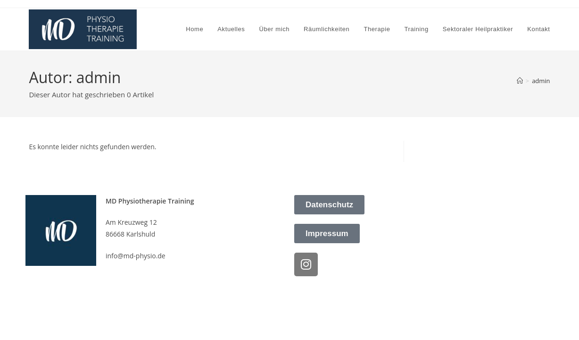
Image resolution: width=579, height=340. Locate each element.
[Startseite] (520, 80)
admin (541, 80)
